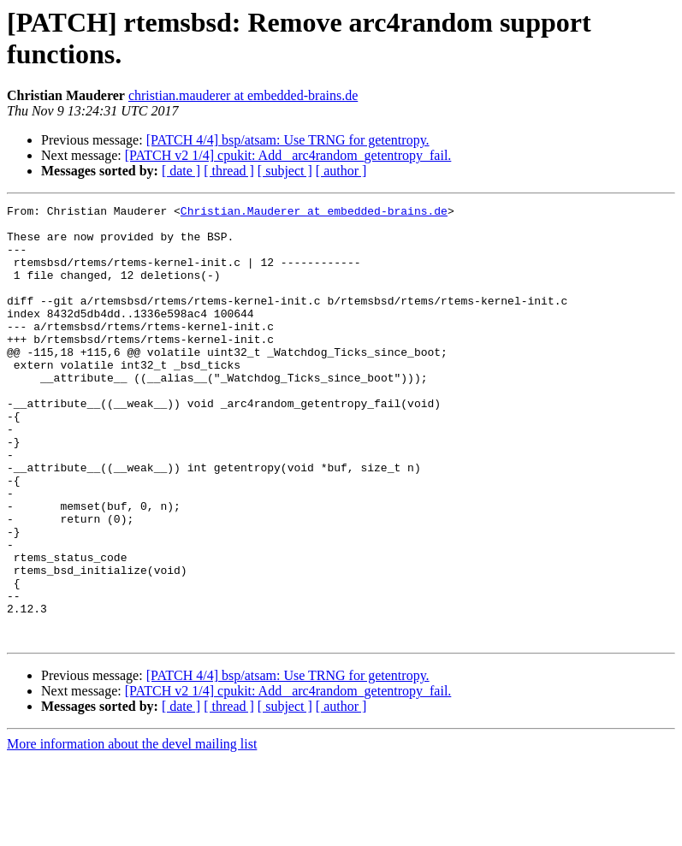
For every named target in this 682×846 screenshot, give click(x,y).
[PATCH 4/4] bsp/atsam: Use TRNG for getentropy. (288, 140)
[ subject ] (285, 170)
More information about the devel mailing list (132, 831)
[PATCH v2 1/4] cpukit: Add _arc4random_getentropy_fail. (288, 155)
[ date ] (181, 170)
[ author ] (341, 170)
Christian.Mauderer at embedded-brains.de (314, 213)
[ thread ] (229, 170)
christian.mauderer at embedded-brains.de (243, 95)
